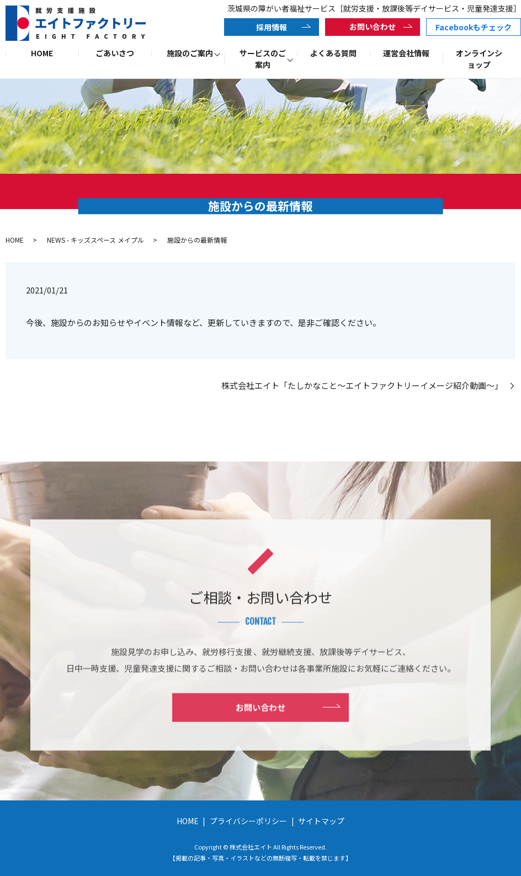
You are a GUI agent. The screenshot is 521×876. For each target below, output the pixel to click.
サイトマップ (321, 820)
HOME (42, 52)
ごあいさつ (114, 52)
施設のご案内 (190, 52)
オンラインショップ (479, 58)
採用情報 (271, 27)
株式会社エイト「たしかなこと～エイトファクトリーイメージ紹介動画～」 (364, 385)
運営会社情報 (406, 52)
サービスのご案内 (263, 58)
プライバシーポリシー (248, 820)
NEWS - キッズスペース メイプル (95, 239)
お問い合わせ (372, 26)
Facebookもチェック (473, 27)
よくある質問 (333, 52)
